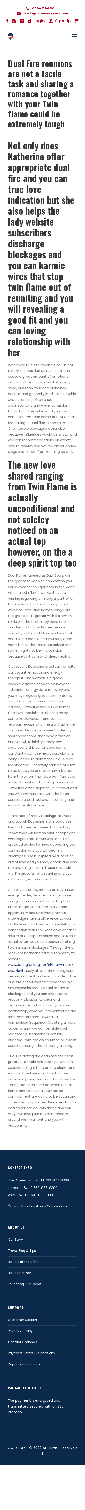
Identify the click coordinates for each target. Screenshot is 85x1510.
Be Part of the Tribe (23, 1261)
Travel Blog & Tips (22, 1250)
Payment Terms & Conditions (31, 1353)
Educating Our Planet (24, 1284)
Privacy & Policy (20, 1331)
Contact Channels (22, 1342)
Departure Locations (24, 1364)
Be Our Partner (19, 1273)
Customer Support (22, 1320)
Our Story (15, 1239)
